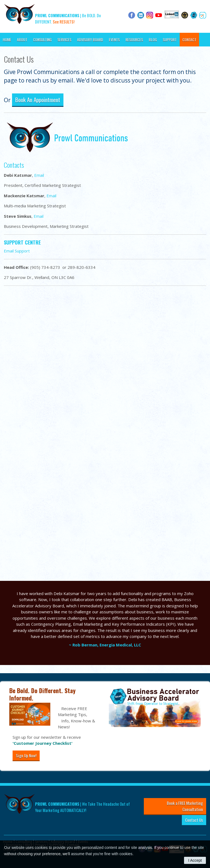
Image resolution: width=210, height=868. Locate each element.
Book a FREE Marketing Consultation (185, 806)
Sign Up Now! (26, 755)
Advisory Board (90, 39)
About (22, 39)
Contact (189, 39)
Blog (153, 39)
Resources (134, 39)
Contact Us (194, 820)
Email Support (17, 251)
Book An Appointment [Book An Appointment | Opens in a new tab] (37, 99)
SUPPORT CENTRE (22, 242)
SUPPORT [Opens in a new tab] (170, 39)
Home (7, 39)
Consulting (42, 39)
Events (114, 39)
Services (64, 39)
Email (39, 175)
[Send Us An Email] (104, 435)
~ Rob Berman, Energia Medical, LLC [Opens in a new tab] (105, 645)
